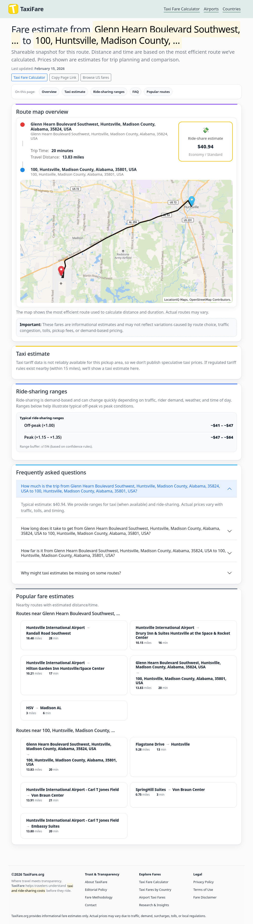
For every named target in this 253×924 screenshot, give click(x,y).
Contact (91, 905)
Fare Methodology (98, 897)
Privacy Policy (203, 882)
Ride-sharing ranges (109, 91)
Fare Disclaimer (205, 897)
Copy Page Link (64, 77)
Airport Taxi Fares (152, 897)
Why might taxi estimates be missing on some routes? (71, 573)
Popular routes (158, 91)
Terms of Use (203, 889)
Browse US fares (96, 77)
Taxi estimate (74, 91)
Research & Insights (154, 905)
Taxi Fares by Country (155, 889)
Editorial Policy (96, 889)
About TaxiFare (96, 882)
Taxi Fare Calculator (182, 9)
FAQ (135, 91)
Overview (49, 91)
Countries (232, 9)
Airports (211, 9)
